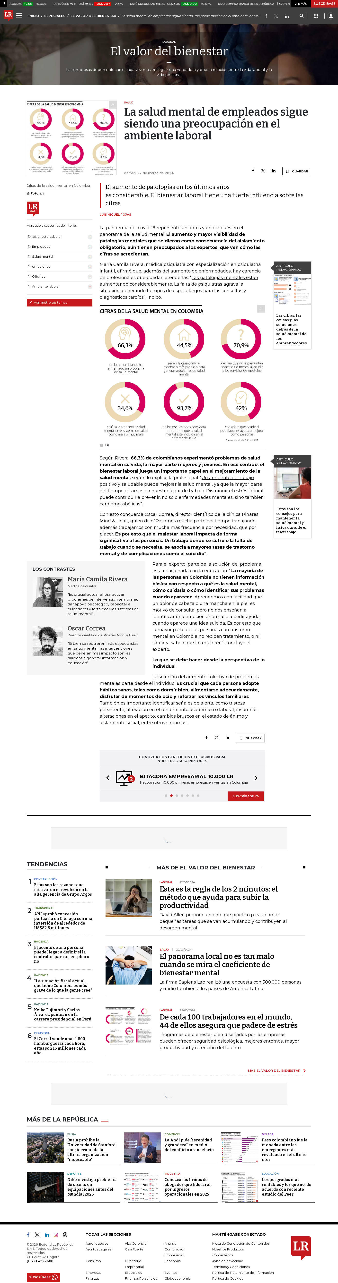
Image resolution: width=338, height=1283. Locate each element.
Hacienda (41, 941)
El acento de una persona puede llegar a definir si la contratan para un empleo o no (61, 954)
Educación (270, 1173)
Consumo (93, 1261)
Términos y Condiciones (231, 1267)
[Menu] (20, 15)
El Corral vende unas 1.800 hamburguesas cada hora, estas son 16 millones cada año (60, 1046)
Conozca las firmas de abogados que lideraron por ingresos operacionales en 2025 (188, 1187)
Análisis (170, 1243)
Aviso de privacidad (227, 1261)
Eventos (171, 1273)
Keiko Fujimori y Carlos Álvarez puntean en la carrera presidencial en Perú (62, 1014)
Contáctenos (222, 1255)
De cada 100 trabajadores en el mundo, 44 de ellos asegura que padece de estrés (229, 1021)
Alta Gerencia (135, 1243)
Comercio (172, 1134)
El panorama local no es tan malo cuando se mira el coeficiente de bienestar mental (217, 964)
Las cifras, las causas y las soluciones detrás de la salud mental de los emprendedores (291, 329)
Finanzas (92, 1278)
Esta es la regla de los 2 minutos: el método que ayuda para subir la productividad (219, 897)
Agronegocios (97, 1243)
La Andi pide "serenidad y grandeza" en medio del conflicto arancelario (189, 1145)
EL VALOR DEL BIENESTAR (93, 16)
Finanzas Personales (141, 1278)
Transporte (44, 908)
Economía (173, 1261)
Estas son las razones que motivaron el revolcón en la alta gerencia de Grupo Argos (63, 889)
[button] (106, 778)
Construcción (45, 879)
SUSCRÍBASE (324, 3)
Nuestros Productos (228, 1249)
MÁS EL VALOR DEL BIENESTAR (274, 1070)
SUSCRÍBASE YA (245, 796)
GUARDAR (296, 171)
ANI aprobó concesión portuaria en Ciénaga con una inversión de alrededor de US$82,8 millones (63, 921)
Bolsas (268, 1134)
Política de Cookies (227, 1278)
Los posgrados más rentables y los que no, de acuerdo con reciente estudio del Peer (286, 1187)
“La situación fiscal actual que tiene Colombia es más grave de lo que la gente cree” (63, 986)
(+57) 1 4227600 (40, 1261)
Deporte (74, 1173)
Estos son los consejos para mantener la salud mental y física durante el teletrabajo (291, 520)
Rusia (71, 1134)
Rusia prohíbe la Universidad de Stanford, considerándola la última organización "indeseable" (91, 1150)
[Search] (301, 16)
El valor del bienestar (169, 51)
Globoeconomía (178, 1278)
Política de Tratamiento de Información (243, 1273)
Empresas (93, 1273)
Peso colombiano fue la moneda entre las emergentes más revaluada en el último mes (285, 1150)
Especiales (133, 1273)
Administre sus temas (48, 302)
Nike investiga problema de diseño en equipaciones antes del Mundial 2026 (92, 1187)
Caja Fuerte (134, 1249)
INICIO (33, 16)
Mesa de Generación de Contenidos (240, 1243)
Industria (42, 1033)
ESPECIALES (54, 16)
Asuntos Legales (98, 1249)
